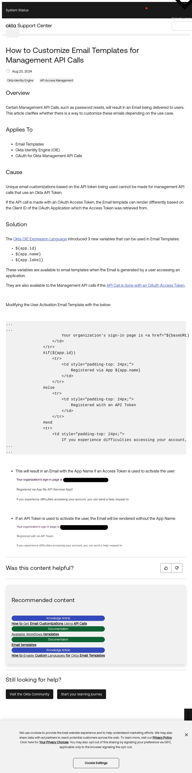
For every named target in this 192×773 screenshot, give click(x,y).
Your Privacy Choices (53, 742)
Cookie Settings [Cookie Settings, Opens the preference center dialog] (96, 763)
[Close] (186, 734)
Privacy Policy (162, 737)
